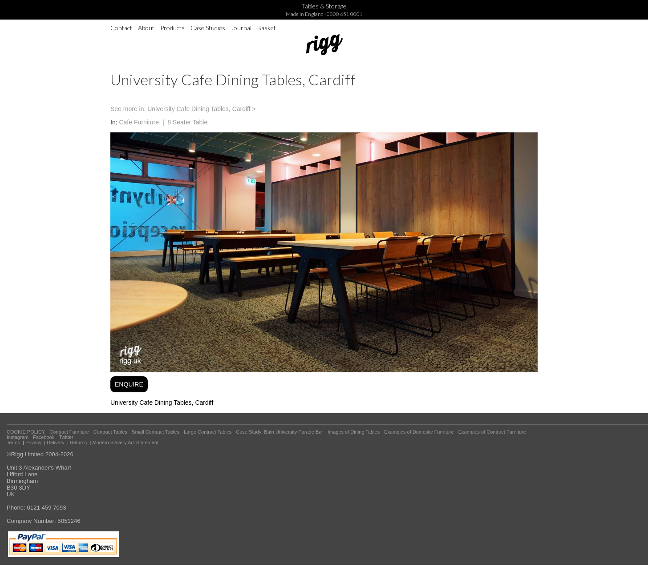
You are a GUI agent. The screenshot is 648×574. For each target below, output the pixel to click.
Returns (78, 442)
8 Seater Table (187, 122)
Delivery (56, 442)
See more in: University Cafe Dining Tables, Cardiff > (183, 108)
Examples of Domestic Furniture (419, 431)
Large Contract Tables (207, 431)
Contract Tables (110, 431)
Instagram (17, 437)
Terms (13, 442)
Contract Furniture (69, 431)
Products (172, 28)
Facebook (43, 437)
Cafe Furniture (138, 122)
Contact (121, 28)
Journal (241, 28)
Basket (266, 28)
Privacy (33, 442)
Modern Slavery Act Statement (125, 442)
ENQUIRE (129, 384)
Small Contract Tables (155, 431)
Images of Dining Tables (354, 431)
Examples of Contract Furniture (492, 431)
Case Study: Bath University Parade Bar (279, 431)
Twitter (66, 437)
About (146, 28)
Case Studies (207, 28)
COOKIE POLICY (26, 431)
